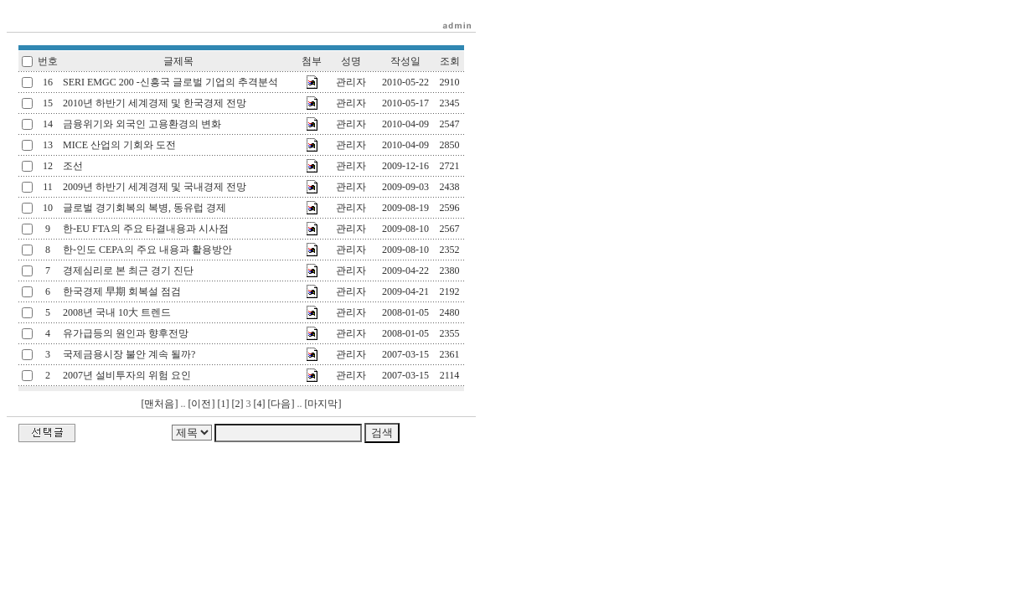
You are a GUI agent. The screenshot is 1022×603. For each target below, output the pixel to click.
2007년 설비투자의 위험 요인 (127, 375)
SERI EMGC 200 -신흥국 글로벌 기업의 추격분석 (170, 82)
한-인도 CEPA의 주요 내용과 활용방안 (147, 249)
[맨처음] (160, 404)
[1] (224, 404)
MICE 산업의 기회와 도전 (119, 145)
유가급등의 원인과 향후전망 (125, 333)
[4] (260, 404)
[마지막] (323, 404)
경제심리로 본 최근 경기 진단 (128, 270)
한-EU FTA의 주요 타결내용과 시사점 (146, 228)
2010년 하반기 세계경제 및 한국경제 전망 (154, 103)
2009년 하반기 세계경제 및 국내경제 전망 (154, 187)
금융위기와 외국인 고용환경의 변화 (142, 124)
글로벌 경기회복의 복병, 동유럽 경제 (144, 208)
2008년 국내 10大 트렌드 (117, 312)
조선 (73, 166)
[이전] (201, 404)
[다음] (281, 404)
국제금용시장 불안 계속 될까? (129, 354)
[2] (238, 404)
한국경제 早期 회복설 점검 (122, 291)
